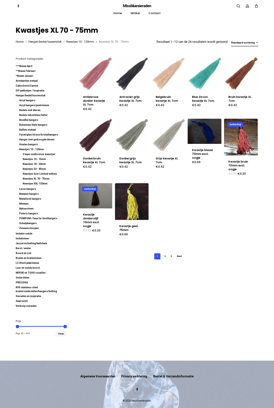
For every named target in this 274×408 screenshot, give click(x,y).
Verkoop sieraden (26, 306)
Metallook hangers (30, 198)
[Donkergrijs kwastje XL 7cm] (132, 135)
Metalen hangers (29, 193)
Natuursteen (26, 208)
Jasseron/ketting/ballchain (31, 243)
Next (179, 256)
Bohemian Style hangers (33, 124)
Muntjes (24, 203)
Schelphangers (28, 223)
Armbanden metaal (27, 80)
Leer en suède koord (28, 267)
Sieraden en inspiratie (28, 296)
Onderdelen (22, 277)
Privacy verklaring (134, 369)
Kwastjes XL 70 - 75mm (36, 178)
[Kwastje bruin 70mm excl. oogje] (241, 137)
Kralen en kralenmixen (28, 258)
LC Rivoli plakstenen (27, 263)
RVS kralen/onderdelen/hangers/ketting (36, 289)
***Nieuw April (24, 66)
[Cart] (256, 6)
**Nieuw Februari (25, 71)
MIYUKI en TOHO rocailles (31, 272)
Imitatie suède (24, 233)
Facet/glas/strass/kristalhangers (38, 134)
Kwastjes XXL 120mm (35, 183)
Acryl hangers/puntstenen (34, 105)
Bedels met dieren (29, 110)
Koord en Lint (23, 253)
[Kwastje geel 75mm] (132, 201)
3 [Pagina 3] (171, 256)
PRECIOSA (22, 282)
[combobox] (244, 42)
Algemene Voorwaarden (97, 369)
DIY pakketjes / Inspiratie (30, 90)
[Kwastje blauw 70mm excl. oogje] (204, 131)
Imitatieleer (22, 238)
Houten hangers (28, 144)
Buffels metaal (27, 129)
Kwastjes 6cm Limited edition (40, 173)
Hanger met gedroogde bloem (37, 139)
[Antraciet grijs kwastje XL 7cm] (132, 74)
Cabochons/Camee (27, 85)
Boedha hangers (28, 120)
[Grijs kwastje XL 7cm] (168, 135)
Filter (61, 333)
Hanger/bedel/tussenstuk (45, 41)
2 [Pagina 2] (165, 256)
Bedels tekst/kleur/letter (33, 115)
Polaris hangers (28, 213)
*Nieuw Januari (24, 75)
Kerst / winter (23, 248)
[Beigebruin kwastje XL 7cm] (168, 74)
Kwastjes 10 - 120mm (80, 41)
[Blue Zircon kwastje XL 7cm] (204, 74)
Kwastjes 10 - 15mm (34, 159)
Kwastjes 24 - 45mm (34, 168)
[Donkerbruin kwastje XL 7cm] (95, 135)
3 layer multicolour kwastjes (39, 154)
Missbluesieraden (137, 6)
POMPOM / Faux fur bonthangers (38, 218)
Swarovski (22, 301)
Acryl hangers (27, 100)
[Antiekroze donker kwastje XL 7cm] (95, 74)
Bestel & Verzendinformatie (173, 369)
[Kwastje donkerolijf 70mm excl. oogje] (95, 195)
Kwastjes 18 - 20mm (34, 164)
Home (20, 41)
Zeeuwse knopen (29, 228)
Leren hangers (27, 189)
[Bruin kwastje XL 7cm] (241, 74)
